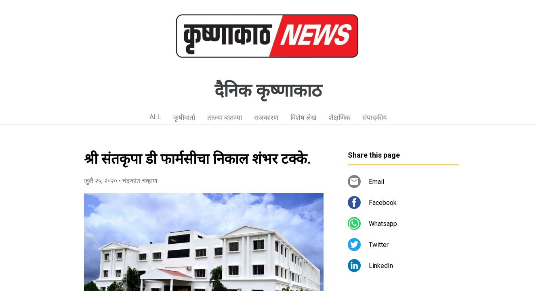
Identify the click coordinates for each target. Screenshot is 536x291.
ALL (155, 117)
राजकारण (266, 118)
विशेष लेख (303, 118)
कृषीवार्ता (184, 118)
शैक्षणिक (339, 118)
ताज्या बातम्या (224, 118)
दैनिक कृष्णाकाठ (268, 90)
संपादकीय (374, 118)
